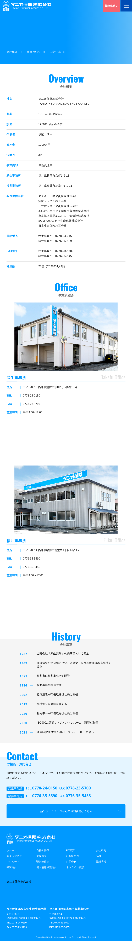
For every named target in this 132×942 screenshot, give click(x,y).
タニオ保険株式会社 (19, 883)
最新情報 (101, 863)
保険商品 (41, 857)
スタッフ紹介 (14, 857)
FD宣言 (70, 851)
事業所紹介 (36, 51)
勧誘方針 (12, 868)
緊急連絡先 (42, 863)
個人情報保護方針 (46, 868)
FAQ (98, 857)
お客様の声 (72, 857)
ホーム (10, 851)
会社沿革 (57, 51)
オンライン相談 (75, 868)
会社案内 (101, 851)
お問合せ (71, 863)
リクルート (13, 863)
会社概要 (14, 51)
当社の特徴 (42, 851)
